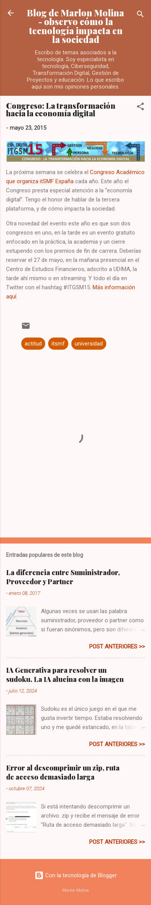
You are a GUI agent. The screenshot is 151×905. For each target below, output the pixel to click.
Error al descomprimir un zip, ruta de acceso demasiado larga (63, 772)
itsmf (58, 343)
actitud (33, 343)
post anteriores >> (117, 646)
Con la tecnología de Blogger (76, 875)
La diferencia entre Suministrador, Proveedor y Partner (63, 577)
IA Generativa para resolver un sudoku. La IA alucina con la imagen (65, 675)
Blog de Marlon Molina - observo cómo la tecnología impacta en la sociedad (75, 26)
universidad (89, 343)
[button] (140, 108)
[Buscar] (140, 15)
